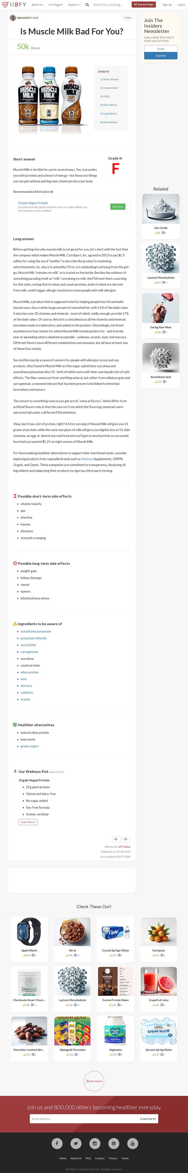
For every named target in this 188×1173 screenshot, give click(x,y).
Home (62, 1158)
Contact (100, 1158)
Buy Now (118, 206)
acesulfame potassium (36, 631)
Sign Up (167, 4)
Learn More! (28, 822)
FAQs (106, 96)
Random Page (143, 4)
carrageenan (29, 652)
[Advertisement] (80, 880)
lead (23, 679)
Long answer (110, 87)
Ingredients (110, 113)
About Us (37, 4)
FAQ (88, 1158)
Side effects (110, 104)
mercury (26, 686)
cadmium (27, 692)
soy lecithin (28, 645)
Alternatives (110, 122)
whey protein (30, 672)
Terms (125, 1158)
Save (127, 17)
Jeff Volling (124, 846)
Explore (74, 4)
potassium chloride (34, 638)
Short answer (111, 79)
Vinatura (87, 459)
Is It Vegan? (55, 4)
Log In (181, 4)
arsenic (25, 699)
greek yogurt (30, 746)
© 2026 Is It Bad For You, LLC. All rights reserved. (94, 1169)
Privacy (113, 1158)
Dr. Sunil (34, 17)
